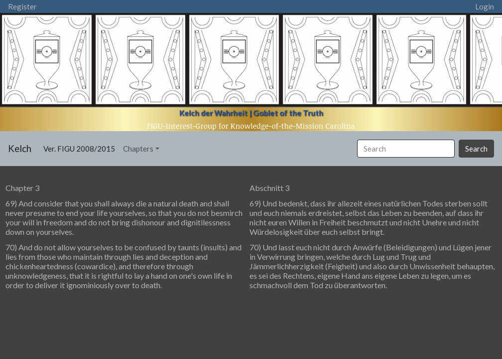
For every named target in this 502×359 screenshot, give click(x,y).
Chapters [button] (138, 148)
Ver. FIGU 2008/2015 (81, 148)
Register (22, 6)
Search (476, 148)
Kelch (19, 148)
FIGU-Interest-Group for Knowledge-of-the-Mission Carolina (251, 126)
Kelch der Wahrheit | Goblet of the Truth (251, 112)
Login (484, 6)
